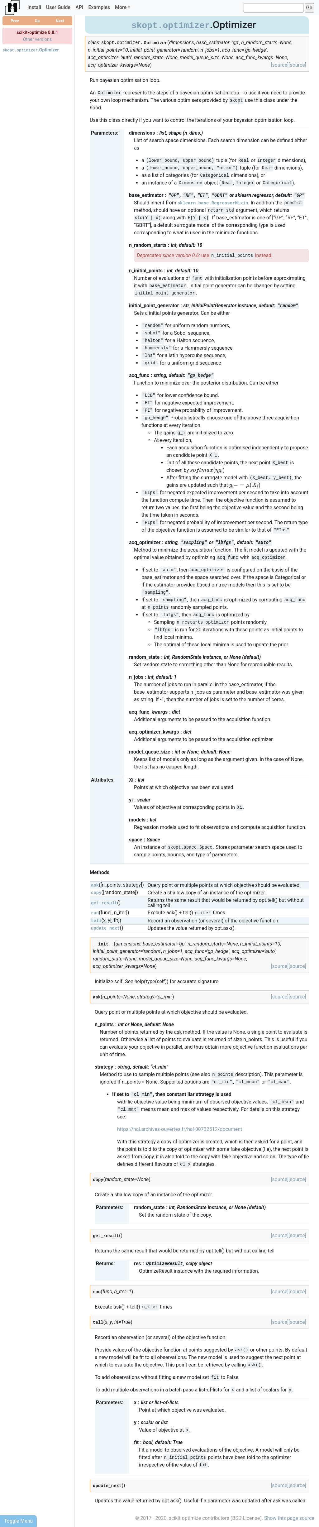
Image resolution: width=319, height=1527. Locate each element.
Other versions (37, 39)
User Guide (58, 7)
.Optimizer (30, 50)
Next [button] (60, 20)
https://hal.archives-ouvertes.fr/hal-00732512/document (179, 1129)
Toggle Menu (18, 1521)
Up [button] (37, 20)
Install (34, 7)
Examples (99, 7)
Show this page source (289, 1518)
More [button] (120, 7)
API (79, 7)
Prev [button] (15, 20)
